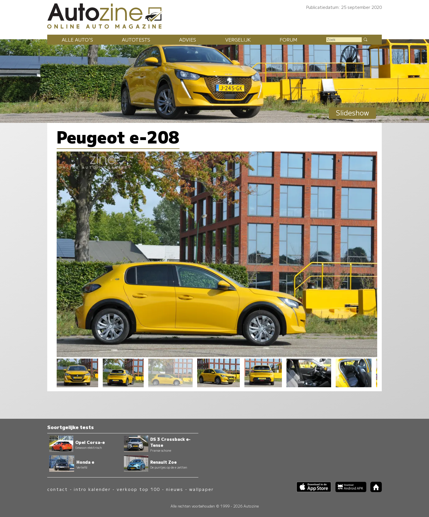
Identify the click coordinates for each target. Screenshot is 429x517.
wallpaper (201, 489)
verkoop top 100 (138, 489)
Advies (187, 39)
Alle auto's (77, 39)
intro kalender (92, 489)
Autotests (136, 39)
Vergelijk (238, 39)
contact (57, 489)
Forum (288, 39)
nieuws (174, 489)
